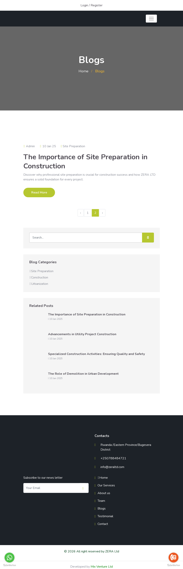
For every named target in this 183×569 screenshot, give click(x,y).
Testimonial (105, 516)
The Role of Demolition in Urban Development (83, 374)
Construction (38, 277)
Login (84, 5)
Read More (39, 192)
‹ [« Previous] (80, 213)
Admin (29, 146)
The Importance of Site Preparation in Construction (85, 161)
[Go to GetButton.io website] (9, 565)
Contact (103, 524)
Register (96, 5)
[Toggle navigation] (151, 19)
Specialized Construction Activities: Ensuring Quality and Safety (96, 354)
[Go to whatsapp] (9, 557)
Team (101, 501)
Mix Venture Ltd (102, 566)
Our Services (106, 485)
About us (104, 493)
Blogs (102, 508)
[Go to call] (173, 557)
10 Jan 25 (48, 146)
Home (83, 71)
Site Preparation (74, 146)
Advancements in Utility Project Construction (82, 334)
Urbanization (38, 284)
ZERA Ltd (112, 551)
